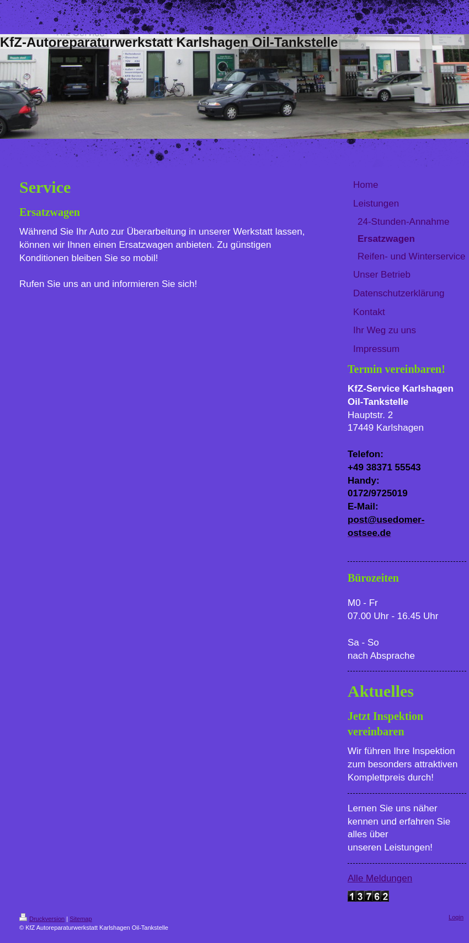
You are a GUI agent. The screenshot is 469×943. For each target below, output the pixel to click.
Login (456, 917)
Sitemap (81, 918)
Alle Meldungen (380, 878)
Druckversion (42, 918)
